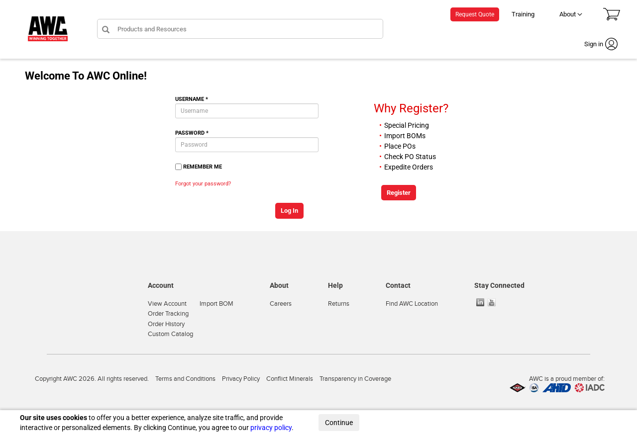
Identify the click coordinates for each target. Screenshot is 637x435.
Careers (281, 304)
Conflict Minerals (289, 379)
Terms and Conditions (185, 379)
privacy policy (271, 428)
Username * (191, 99)
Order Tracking (168, 314)
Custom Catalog (170, 334)
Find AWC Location (412, 304)
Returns (338, 304)
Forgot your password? (203, 183)
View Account (167, 304)
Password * (192, 133)
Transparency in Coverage (355, 379)
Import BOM (216, 304)
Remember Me (202, 167)
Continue (339, 423)
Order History (166, 324)
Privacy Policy (241, 379)
